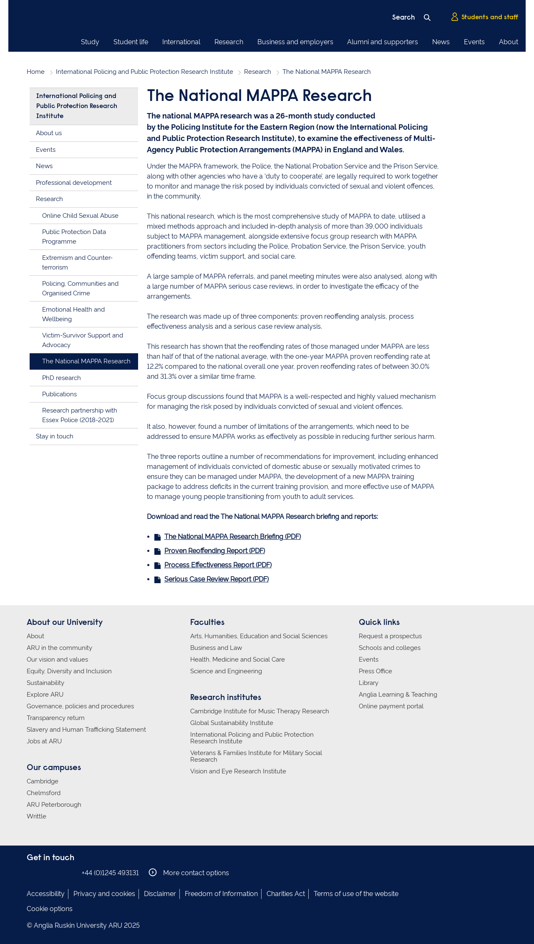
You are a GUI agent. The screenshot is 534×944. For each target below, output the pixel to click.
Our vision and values (57, 659)
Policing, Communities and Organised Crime (80, 288)
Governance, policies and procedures (80, 706)
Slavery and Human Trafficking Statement (86, 729)
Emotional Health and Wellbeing (73, 314)
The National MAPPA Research (86, 361)
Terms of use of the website (356, 894)
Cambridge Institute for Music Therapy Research (259, 711)
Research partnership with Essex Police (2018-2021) (79, 415)
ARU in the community (59, 648)
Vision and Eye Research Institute (238, 771)
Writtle (36, 816)
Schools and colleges (390, 648)
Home (36, 72)
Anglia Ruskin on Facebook (32, 872)
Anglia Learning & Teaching (398, 694)
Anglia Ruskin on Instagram (44, 872)
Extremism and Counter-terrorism (77, 262)
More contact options (189, 872)
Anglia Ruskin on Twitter (57, 872)
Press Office (375, 671)
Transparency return (56, 718)
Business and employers (295, 42)
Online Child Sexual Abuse (80, 215)
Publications (59, 394)
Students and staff (484, 17)
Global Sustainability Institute (231, 723)
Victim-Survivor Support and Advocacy (82, 340)
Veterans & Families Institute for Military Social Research (256, 756)
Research (228, 42)
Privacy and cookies (104, 894)
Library (368, 683)
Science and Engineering (226, 671)
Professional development (74, 182)
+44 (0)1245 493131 (110, 873)
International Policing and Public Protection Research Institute (144, 72)
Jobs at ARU (44, 741)
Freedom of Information (221, 894)
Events (474, 42)
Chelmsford (43, 793)
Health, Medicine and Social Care (237, 659)
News (441, 42)
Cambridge (42, 781)
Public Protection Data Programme (74, 236)
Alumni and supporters (382, 42)
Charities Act (286, 894)
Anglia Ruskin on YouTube (69, 872)
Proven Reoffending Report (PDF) (214, 551)
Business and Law (216, 648)
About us (49, 133)
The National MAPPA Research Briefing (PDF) (232, 537)
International (181, 42)
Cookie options (50, 909)
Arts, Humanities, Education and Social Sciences (258, 636)
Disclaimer (160, 894)
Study (90, 42)
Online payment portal (391, 706)
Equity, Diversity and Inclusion (69, 671)
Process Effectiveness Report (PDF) (218, 565)
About (508, 42)
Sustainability (45, 683)
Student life (130, 42)
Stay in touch (54, 436)
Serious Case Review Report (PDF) (216, 579)
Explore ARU (45, 694)
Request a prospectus (390, 636)
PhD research (61, 378)
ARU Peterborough (54, 804)
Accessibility (46, 894)
